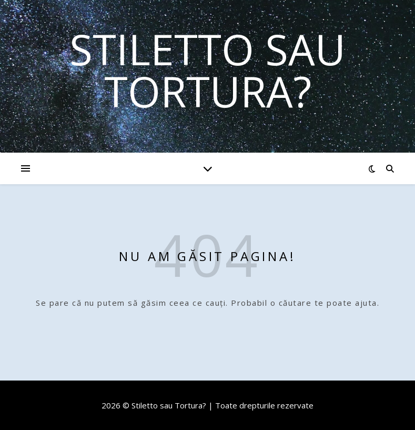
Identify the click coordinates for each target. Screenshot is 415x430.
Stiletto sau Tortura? (207, 70)
